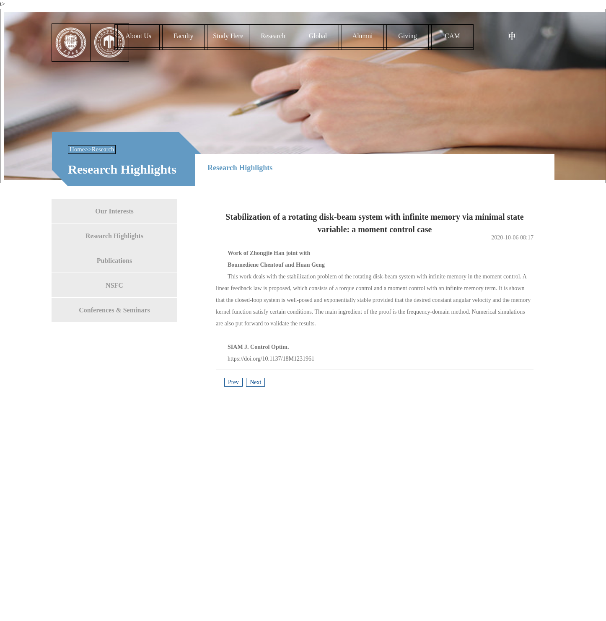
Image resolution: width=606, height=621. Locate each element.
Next (255, 382)
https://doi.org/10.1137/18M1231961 (271, 359)
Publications (114, 260)
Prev (233, 382)
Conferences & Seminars (114, 310)
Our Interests (114, 211)
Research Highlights (114, 235)
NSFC (114, 285)
